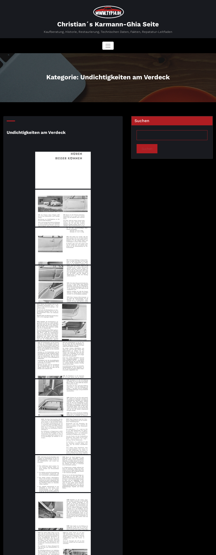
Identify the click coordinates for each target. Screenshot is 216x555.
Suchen (142, 120)
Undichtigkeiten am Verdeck (34, 131)
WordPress (93, 549)
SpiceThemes (153, 549)
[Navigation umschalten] (108, 45)
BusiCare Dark (126, 549)
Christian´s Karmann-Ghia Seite (108, 23)
